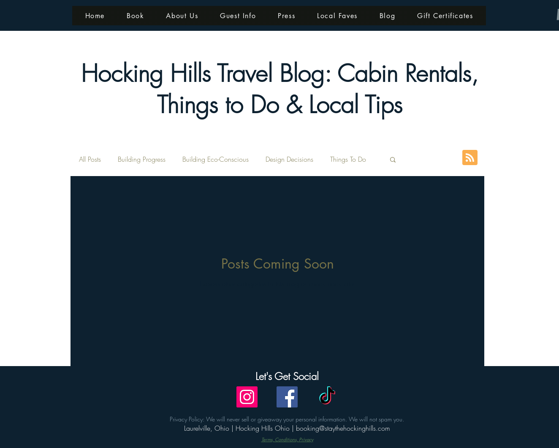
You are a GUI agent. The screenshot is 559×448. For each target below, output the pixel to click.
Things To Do (348, 159)
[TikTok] (327, 396)
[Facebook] (287, 396)
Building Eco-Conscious (215, 159)
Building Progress (142, 159)
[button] (393, 160)
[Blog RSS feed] (470, 158)
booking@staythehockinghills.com (343, 428)
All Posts (90, 159)
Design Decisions (289, 159)
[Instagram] (247, 396)
